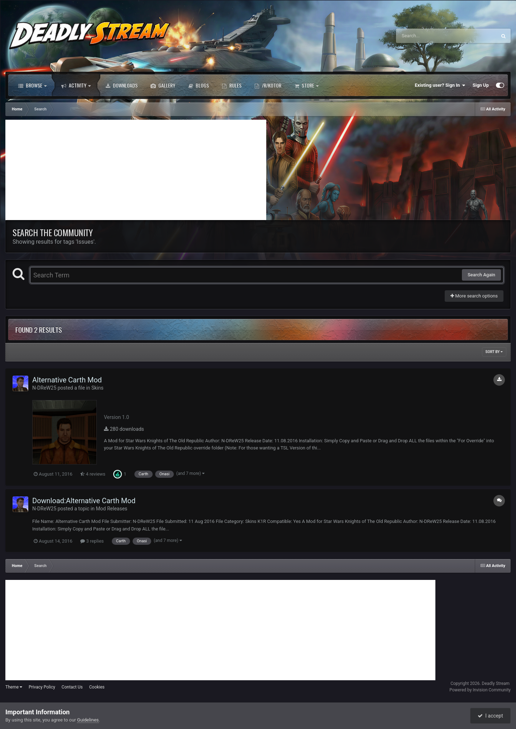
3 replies (92, 541)
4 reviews (92, 474)
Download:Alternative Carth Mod (83, 500)
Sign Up (481, 85)
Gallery (163, 85)
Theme (13, 687)
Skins (97, 388)
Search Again (481, 274)
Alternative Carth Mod (67, 380)
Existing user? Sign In (440, 85)
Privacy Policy (42, 687)
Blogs (198, 85)
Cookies (97, 687)
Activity (76, 85)
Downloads (121, 85)
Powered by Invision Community (480, 689)
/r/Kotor (268, 85)
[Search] (428, 36)
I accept (490, 716)
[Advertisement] (135, 170)
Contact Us (72, 687)
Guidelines (88, 720)
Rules (231, 85)
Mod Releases (111, 508)
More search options (474, 296)
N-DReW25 (44, 388)
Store (306, 85)
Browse (32, 85)
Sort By (494, 352)
